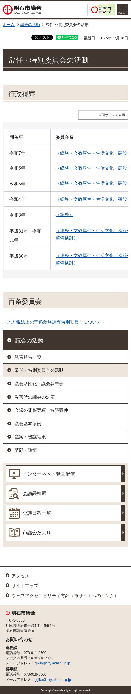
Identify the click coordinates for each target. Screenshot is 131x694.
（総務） (64, 214)
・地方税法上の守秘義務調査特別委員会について (52, 322)
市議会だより (37, 532)
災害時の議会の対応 (35, 397)
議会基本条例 (28, 423)
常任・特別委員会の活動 (39, 370)
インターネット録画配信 (49, 474)
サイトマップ (24, 585)
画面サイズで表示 (111, 115)
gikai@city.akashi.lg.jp (52, 663)
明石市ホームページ (101, 9)
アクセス (20, 575)
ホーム (9, 25)
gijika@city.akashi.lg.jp (53, 679)
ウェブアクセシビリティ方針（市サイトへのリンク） (65, 595)
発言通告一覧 (28, 357)
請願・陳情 (26, 450)
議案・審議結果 (30, 436)
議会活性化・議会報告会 (39, 383)
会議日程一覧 (37, 513)
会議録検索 (34, 493)
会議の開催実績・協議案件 (41, 410)
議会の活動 (30, 25)
